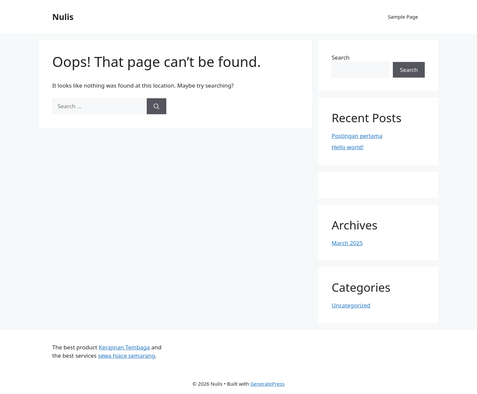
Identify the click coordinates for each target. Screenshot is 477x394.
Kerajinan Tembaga (124, 347)
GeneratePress (267, 383)
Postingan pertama (357, 136)
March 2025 (347, 243)
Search (341, 57)
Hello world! (348, 147)
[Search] (156, 106)
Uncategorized (351, 305)
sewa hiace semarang (126, 355)
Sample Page (403, 16)
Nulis (63, 16)
